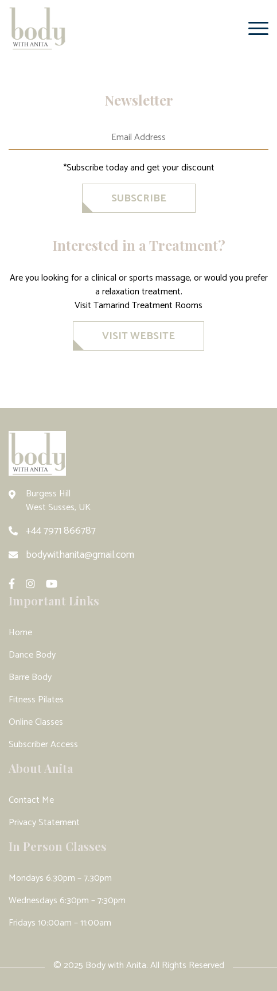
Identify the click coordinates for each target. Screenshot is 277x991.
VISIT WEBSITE (138, 336)
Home (20, 632)
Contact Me (31, 800)
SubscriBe (138, 198)
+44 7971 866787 (61, 530)
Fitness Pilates (36, 700)
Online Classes (36, 722)
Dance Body (32, 655)
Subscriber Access (43, 744)
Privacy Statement (44, 822)
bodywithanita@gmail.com (80, 554)
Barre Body (30, 677)
